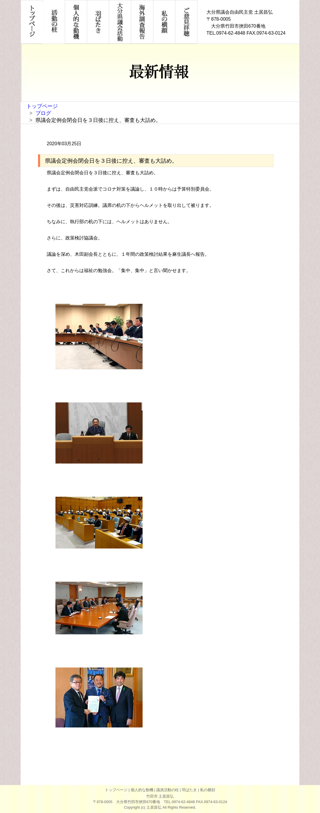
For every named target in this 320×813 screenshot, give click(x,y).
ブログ (43, 113)
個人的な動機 (142, 790)
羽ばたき (189, 790)
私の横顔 (207, 790)
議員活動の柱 (167, 790)
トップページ (42, 106)
